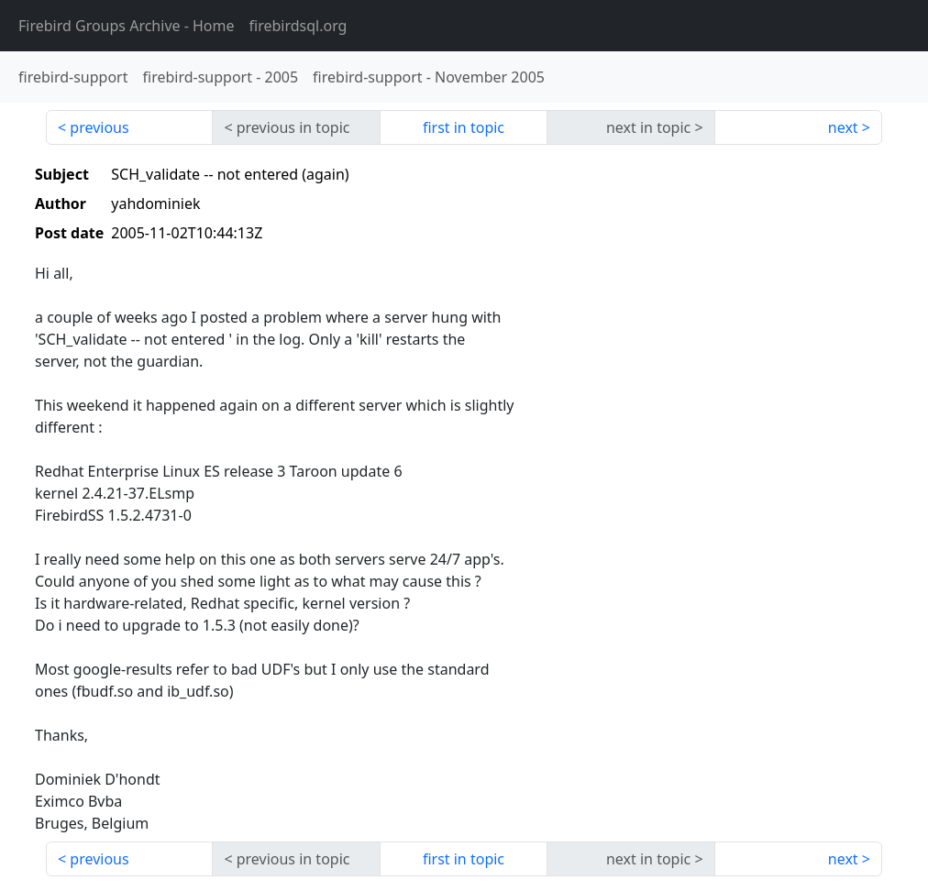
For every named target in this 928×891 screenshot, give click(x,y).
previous (99, 127)
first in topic (463, 127)
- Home (126, 26)
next (843, 127)
